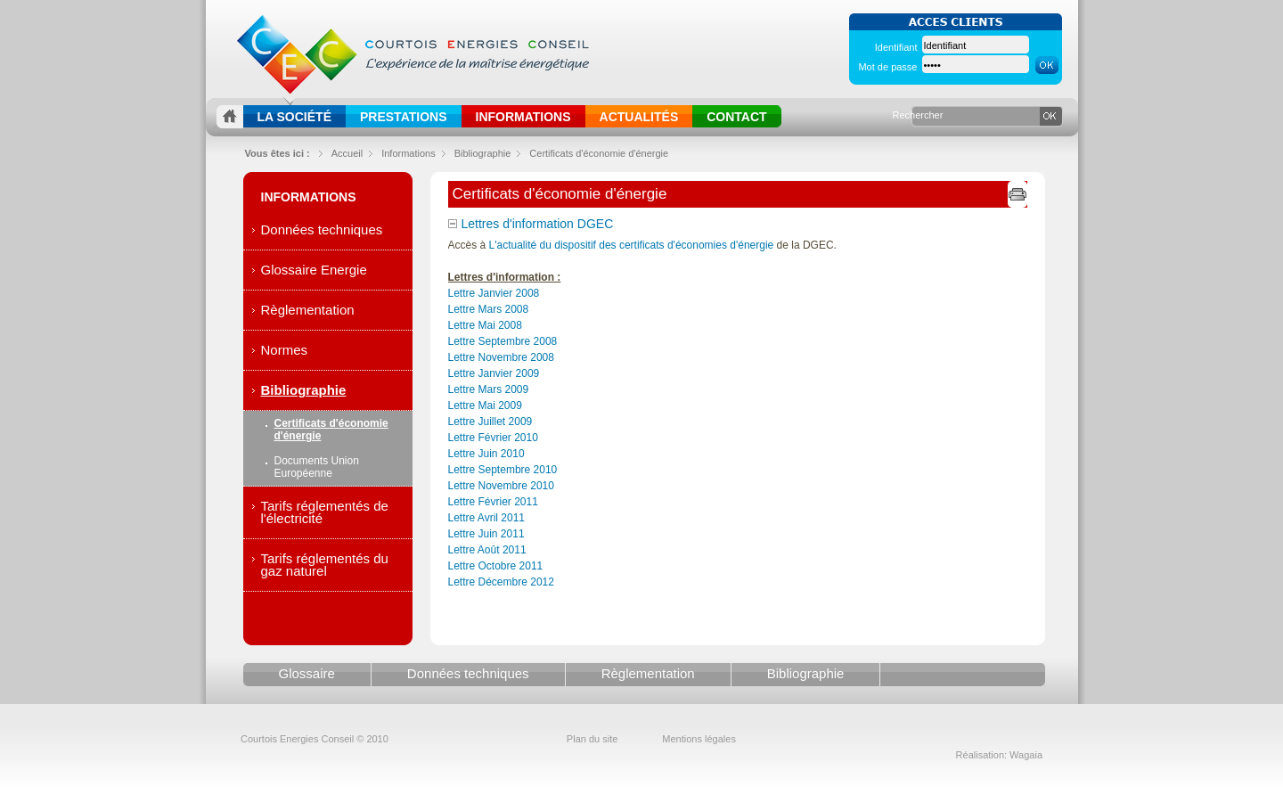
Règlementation (308, 309)
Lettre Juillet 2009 (490, 421)
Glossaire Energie (314, 269)
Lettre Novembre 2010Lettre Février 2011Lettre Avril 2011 (501, 501)
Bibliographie (304, 389)
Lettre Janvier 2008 (494, 293)
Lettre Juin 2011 (486, 534)
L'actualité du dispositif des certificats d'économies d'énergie (631, 245)
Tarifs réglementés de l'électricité (324, 512)
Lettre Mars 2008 (488, 309)
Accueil (347, 153)
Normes (284, 349)
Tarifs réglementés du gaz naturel (324, 564)
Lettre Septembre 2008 (503, 341)
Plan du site (592, 738)
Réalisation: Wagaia (999, 755)
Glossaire (307, 673)
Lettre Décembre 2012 (501, 582)
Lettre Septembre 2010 (503, 469)
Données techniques (322, 229)
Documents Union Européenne (316, 467)
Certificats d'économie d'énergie (598, 153)
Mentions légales (699, 738)
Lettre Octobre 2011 (495, 566)
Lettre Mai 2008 (485, 325)
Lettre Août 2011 (487, 550)
